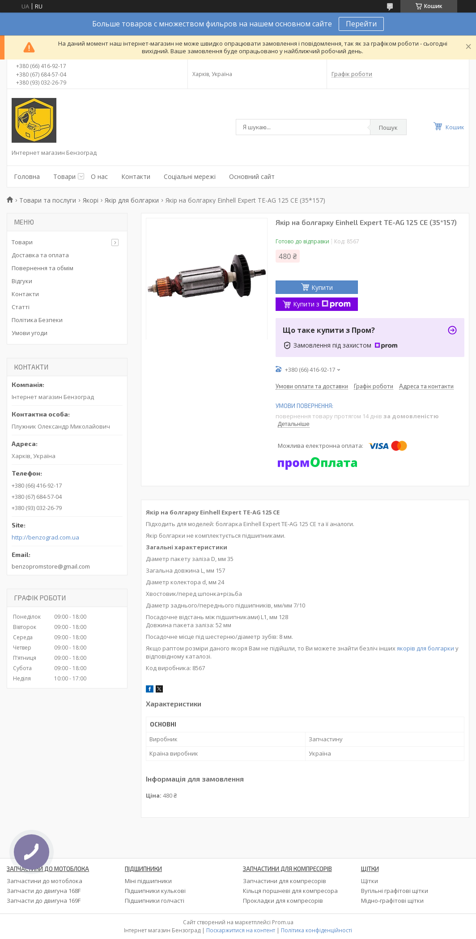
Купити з (322, 304)
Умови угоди (29, 333)
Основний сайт (252, 176)
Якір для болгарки (132, 200)
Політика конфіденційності (316, 930)
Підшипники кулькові (155, 891)
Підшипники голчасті (154, 901)
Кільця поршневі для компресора (290, 891)
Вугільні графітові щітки (394, 891)
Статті (21, 307)
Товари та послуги (47, 200)
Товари (64, 176)
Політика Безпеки (37, 320)
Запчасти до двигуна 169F (44, 901)
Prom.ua (282, 922)
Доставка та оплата (40, 255)
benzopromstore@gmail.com (51, 566)
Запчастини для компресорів (284, 881)
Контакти (135, 176)
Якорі (90, 200)
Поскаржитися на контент (240, 930)
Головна (27, 176)
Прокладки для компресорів (283, 901)
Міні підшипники (148, 881)
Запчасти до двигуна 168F (44, 891)
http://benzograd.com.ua (45, 537)
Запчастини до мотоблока (44, 881)
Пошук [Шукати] (388, 127)
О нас (99, 176)
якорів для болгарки (425, 648)
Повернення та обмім (42, 268)
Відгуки (22, 281)
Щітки (369, 881)
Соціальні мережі (190, 176)
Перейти (361, 24)
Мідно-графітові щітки (392, 901)
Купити (322, 287)
